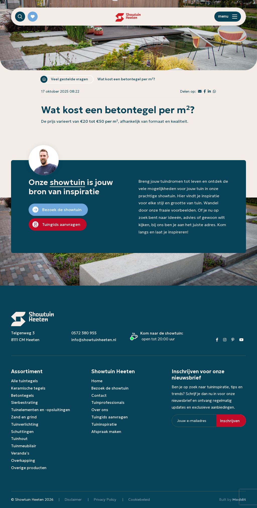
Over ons (99, 409)
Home (44, 79)
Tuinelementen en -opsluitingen (40, 409)
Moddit (239, 499)
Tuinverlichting (24, 424)
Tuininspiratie (104, 424)
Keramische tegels (28, 388)
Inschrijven (230, 420)
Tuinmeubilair (23, 445)
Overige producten (28, 467)
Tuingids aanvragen (109, 417)
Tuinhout (19, 438)
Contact (99, 395)
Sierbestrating (24, 402)
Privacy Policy (105, 499)
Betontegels (22, 395)
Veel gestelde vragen (69, 79)
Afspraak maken (106, 431)
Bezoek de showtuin (109, 388)
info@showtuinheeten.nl (93, 339)
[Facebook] (217, 339)
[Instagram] (225, 339)
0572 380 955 (84, 333)
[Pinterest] (233, 339)
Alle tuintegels (24, 380)
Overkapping (23, 460)
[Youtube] (241, 339)
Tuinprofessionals (107, 402)
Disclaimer (73, 499)
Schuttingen (22, 431)
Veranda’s (20, 453)
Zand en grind (24, 417)
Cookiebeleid (139, 499)
